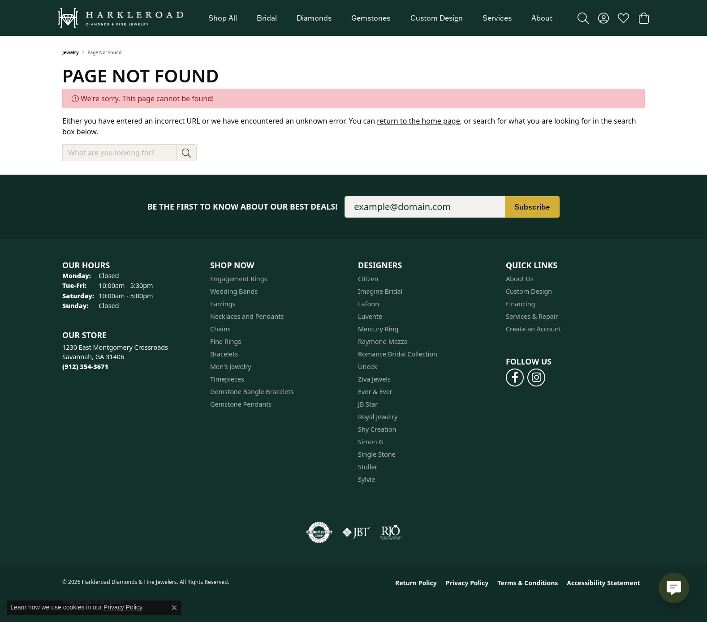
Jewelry (70, 52)
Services (497, 17)
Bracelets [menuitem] (224, 354)
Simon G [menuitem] (371, 442)
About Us (520, 279)
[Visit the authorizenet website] (319, 532)
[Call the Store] (85, 366)
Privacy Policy (467, 583)
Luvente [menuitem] (370, 316)
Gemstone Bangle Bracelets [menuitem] (251, 391)
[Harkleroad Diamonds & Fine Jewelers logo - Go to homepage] (120, 18)
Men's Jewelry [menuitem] (230, 366)
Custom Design (436, 17)
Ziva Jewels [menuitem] (374, 379)
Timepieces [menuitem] (227, 379)
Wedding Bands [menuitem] (234, 291)
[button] (583, 18)
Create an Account (533, 329)
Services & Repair (532, 316)
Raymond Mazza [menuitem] (383, 341)
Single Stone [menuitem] (377, 454)
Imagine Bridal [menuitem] (380, 291)
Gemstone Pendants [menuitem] (241, 404)
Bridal (267, 17)
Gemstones (370, 17)
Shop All (222, 17)
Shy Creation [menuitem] (377, 429)
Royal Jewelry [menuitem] (377, 416)
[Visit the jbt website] (356, 532)
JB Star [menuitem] (368, 404)
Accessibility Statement (603, 583)
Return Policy (416, 583)
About (541, 17)
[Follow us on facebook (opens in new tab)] (515, 377)
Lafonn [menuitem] (368, 304)
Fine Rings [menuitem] (225, 341)
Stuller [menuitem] (367, 467)
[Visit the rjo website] (390, 532)
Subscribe (532, 206)
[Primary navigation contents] (380, 18)
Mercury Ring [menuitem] (378, 329)
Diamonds (314, 17)
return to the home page (418, 121)
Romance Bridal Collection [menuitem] (397, 354)
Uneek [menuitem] (367, 366)
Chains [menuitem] (220, 329)
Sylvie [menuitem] (366, 479)
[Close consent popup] (174, 607)
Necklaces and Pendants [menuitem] (247, 316)
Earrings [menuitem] (222, 304)
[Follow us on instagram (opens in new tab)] (536, 377)
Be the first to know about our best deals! (242, 206)
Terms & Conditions (527, 583)
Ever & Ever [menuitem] (375, 391)
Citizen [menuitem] (368, 279)
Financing (520, 304)
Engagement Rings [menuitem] (238, 279)
